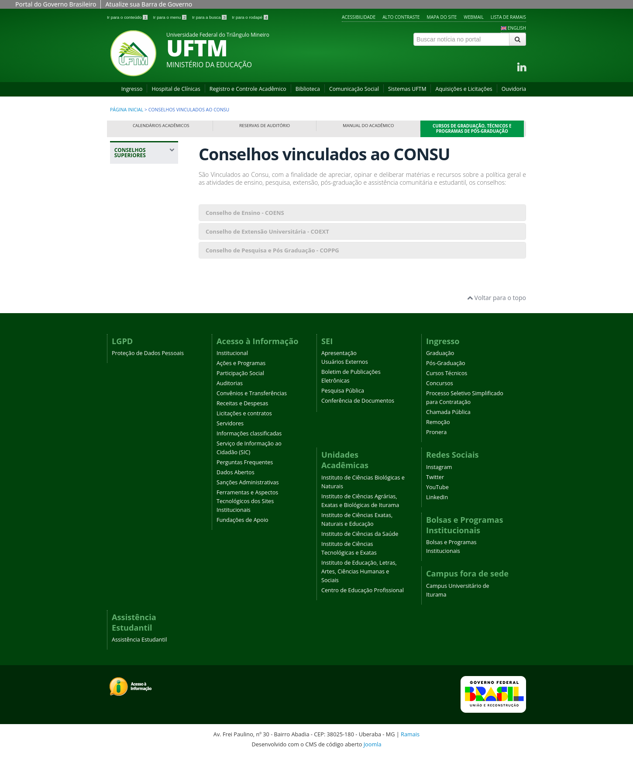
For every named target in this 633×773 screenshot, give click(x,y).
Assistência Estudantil (139, 656)
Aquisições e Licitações (463, 89)
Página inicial (126, 110)
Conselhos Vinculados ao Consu (138, 246)
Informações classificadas (249, 450)
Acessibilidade (358, 17)
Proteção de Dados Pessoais (148, 369)
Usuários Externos (344, 378)
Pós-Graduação (445, 379)
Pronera (436, 448)
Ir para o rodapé (250, 17)
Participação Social (240, 389)
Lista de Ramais (508, 17)
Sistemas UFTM (407, 89)
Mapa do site (442, 17)
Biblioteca (308, 89)
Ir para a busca (209, 17)
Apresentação (339, 369)
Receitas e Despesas (242, 420)
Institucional (232, 369)
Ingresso (132, 89)
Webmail (474, 17)
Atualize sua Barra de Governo (148, 4)
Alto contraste (401, 17)
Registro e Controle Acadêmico (248, 89)
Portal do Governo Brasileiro (55, 4)
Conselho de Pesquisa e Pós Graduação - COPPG (272, 250)
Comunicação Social (354, 89)
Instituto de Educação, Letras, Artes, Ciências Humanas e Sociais (359, 588)
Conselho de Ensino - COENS (245, 213)
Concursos (439, 400)
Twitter (435, 493)
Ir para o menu (170, 17)
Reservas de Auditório (264, 125)
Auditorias (230, 400)
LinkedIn (437, 514)
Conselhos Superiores (134, 219)
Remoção (438, 438)
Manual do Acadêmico (368, 125)
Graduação (440, 369)
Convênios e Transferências (252, 410)
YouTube (437, 503)
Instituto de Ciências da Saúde (359, 550)
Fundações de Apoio (242, 536)
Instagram (439, 483)
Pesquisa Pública (342, 407)
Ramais (410, 751)
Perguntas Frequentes (245, 479)
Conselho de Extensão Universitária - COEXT (267, 231)
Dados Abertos (236, 489)
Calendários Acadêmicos (161, 125)
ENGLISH (517, 28)
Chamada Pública (448, 428)
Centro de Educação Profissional (362, 607)
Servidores (230, 440)
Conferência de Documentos (357, 417)
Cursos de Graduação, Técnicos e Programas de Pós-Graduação (472, 128)
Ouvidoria (514, 89)
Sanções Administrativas (248, 499)
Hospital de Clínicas (175, 89)
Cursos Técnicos (446, 389)
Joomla (373, 761)
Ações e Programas (241, 379)
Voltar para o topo (496, 314)
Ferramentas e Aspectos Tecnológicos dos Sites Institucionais (247, 517)
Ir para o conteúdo (127, 17)
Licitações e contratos (244, 430)
